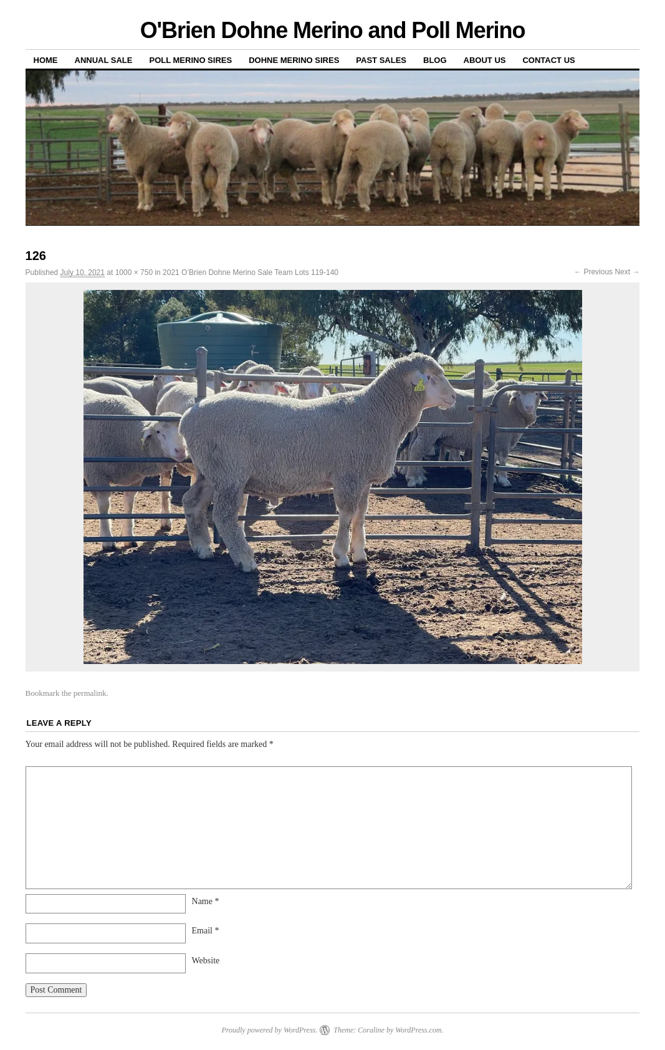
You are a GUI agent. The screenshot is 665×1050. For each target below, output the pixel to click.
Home (46, 60)
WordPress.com (418, 1030)
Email (205, 930)
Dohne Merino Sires (294, 60)
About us (485, 60)
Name (205, 901)
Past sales (381, 60)
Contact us (548, 60)
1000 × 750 (134, 272)
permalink (90, 693)
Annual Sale (104, 60)
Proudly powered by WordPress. (269, 1030)
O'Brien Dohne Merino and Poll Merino (332, 30)
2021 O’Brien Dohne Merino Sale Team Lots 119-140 (250, 272)
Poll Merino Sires (190, 60)
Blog (435, 60)
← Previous (593, 271)
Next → (627, 271)
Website (206, 960)
